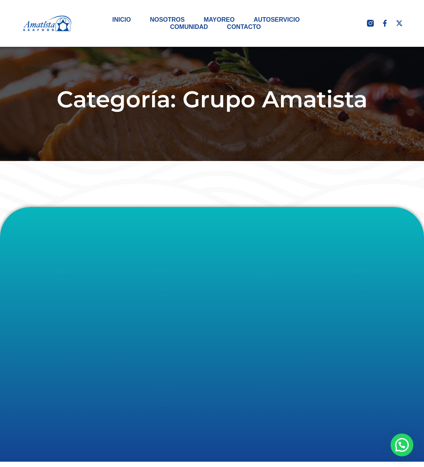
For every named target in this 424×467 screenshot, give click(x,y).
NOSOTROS (167, 19)
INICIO (121, 19)
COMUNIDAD (189, 27)
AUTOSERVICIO (277, 19)
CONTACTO (244, 27)
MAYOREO (219, 19)
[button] (402, 445)
